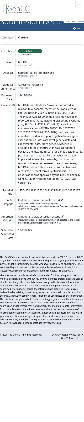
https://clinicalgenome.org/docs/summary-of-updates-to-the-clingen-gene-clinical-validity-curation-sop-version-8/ (49, 221)
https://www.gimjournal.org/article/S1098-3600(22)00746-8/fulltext (36, 270)
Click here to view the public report (40, 200)
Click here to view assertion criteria (40, 216)
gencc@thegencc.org (49, 322)
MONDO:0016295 (27, 76)
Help (77, 28)
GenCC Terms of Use (72, 338)
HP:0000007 (25, 88)
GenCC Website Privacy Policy (67, 334)
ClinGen (23, 37)
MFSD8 (22, 62)
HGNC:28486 (25, 65)
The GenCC (14, 334)
